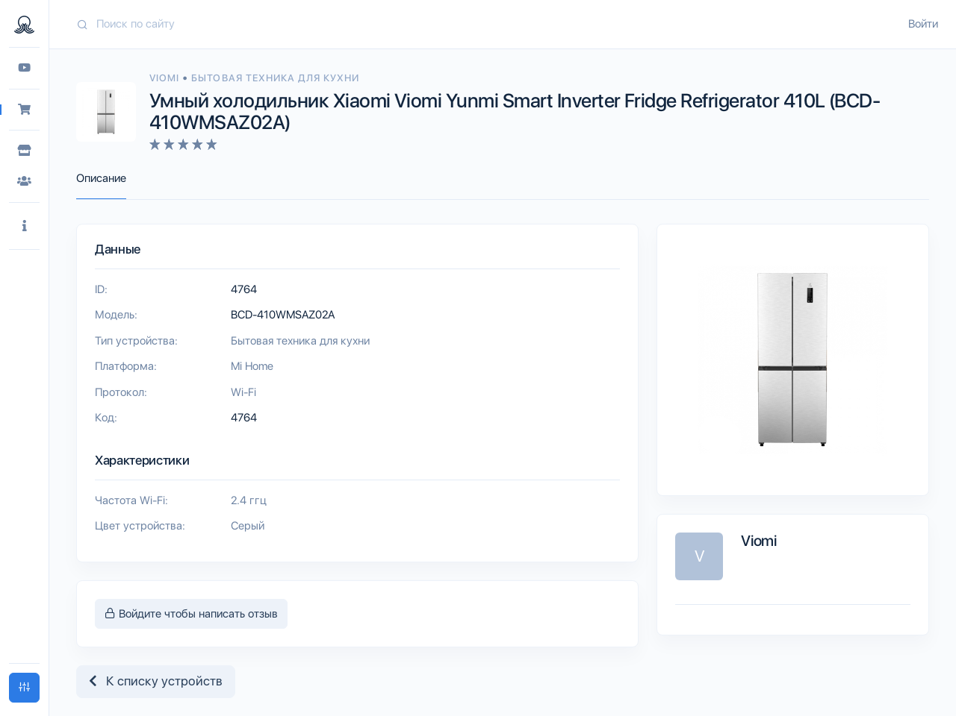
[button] (24, 226)
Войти (923, 24)
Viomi (165, 78)
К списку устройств (156, 680)
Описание (101, 178)
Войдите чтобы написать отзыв (191, 614)
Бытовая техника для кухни (275, 78)
